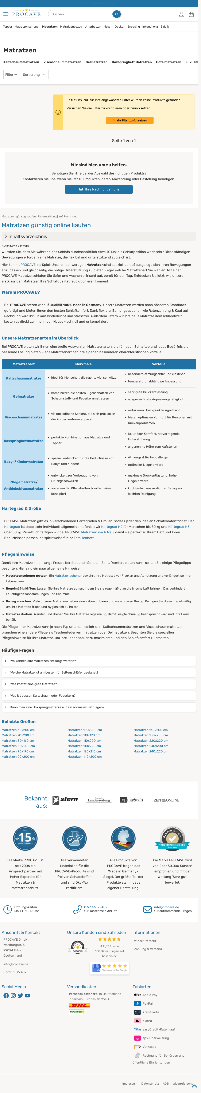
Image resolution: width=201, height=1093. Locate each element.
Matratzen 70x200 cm (18, 735)
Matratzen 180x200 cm (151, 735)
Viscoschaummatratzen (62, 62)
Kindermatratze (29, 462)
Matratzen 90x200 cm (18, 757)
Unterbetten (93, 26)
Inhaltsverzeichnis (25, 236)
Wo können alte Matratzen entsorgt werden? (40, 661)
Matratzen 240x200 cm (151, 746)
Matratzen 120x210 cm (84, 751)
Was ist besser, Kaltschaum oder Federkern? (40, 696)
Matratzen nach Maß (97, 532)
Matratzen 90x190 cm (18, 751)
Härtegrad (12, 527)
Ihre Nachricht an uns (99, 189)
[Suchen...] (116, 14)
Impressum (129, 1083)
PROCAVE (28, 265)
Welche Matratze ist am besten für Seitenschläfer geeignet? (51, 672)
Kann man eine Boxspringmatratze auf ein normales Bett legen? (54, 707)
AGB (166, 1083)
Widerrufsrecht (145, 941)
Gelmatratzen (97, 62)
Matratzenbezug (71, 26)
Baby (8, 462)
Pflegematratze (22, 482)
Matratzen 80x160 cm (18, 741)
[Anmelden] (181, 14)
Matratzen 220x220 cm (151, 741)
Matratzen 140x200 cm (84, 757)
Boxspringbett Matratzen (132, 62)
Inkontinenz (150, 26)
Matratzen (50, 26)
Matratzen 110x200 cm (84, 741)
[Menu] (6, 14)
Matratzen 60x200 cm (18, 730)
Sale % (165, 26)
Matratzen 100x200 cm (84, 730)
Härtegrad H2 (111, 527)
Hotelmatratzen (168, 62)
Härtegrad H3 (179, 527)
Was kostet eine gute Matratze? (30, 684)
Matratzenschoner (27, 26)
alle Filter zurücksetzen (130, 120)
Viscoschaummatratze (24, 417)
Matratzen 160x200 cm (151, 730)
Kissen (108, 26)
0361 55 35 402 (95, 907)
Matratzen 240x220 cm (151, 751)
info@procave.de (166, 907)
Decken (120, 26)
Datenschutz (150, 1083)
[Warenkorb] (191, 14)
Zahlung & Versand (148, 949)
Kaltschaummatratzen (21, 62)
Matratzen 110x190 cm (83, 735)
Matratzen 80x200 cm (18, 746)
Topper (7, 26)
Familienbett (84, 538)
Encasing (134, 26)
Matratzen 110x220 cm (84, 746)
